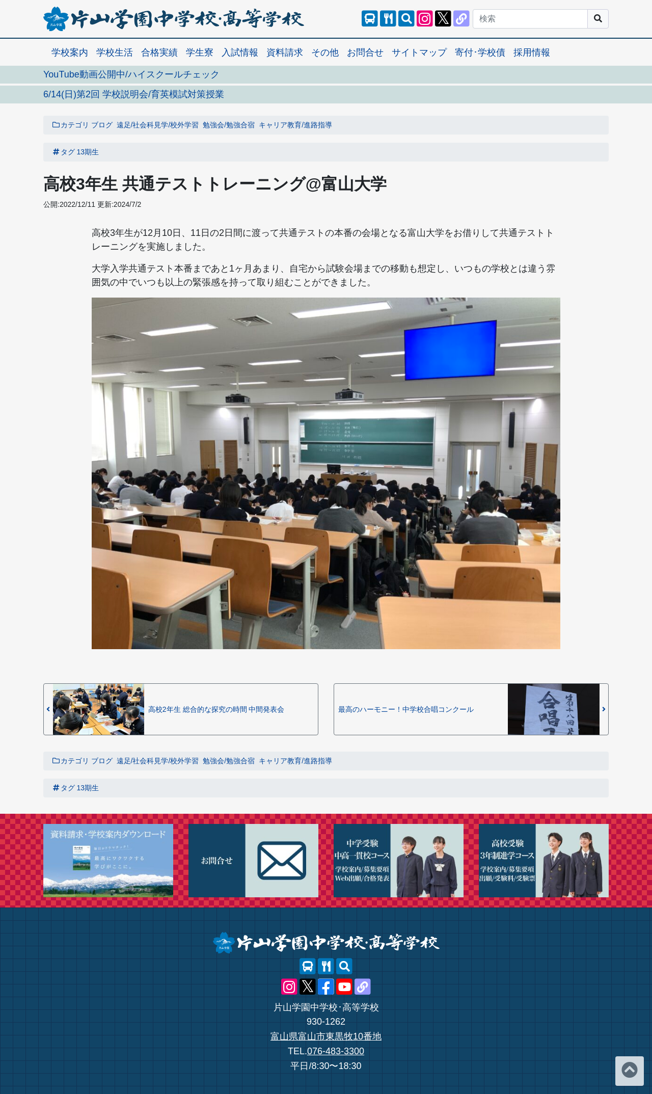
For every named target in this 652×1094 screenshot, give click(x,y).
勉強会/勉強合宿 (229, 125)
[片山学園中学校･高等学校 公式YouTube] (344, 987)
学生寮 (199, 52)
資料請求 (284, 52)
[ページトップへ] (629, 1071)
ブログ (102, 125)
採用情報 (531, 52)
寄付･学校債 (480, 52)
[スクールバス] (370, 19)
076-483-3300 (335, 1051)
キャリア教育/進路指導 (295, 125)
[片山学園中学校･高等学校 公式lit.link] (461, 19)
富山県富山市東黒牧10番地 (326, 1036)
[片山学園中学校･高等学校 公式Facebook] (326, 987)
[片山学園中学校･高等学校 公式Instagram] (425, 19)
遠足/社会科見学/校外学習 (158, 125)
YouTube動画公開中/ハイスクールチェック (131, 74)
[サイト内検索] (406, 19)
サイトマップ (419, 52)
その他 (325, 52)
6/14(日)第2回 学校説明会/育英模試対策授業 (133, 94)
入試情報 (240, 52)
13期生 (88, 152)
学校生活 (114, 52)
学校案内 (69, 52)
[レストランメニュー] (388, 19)
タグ (63, 152)
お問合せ (365, 52)
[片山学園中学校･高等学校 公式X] (443, 19)
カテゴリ (70, 125)
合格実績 (159, 52)
